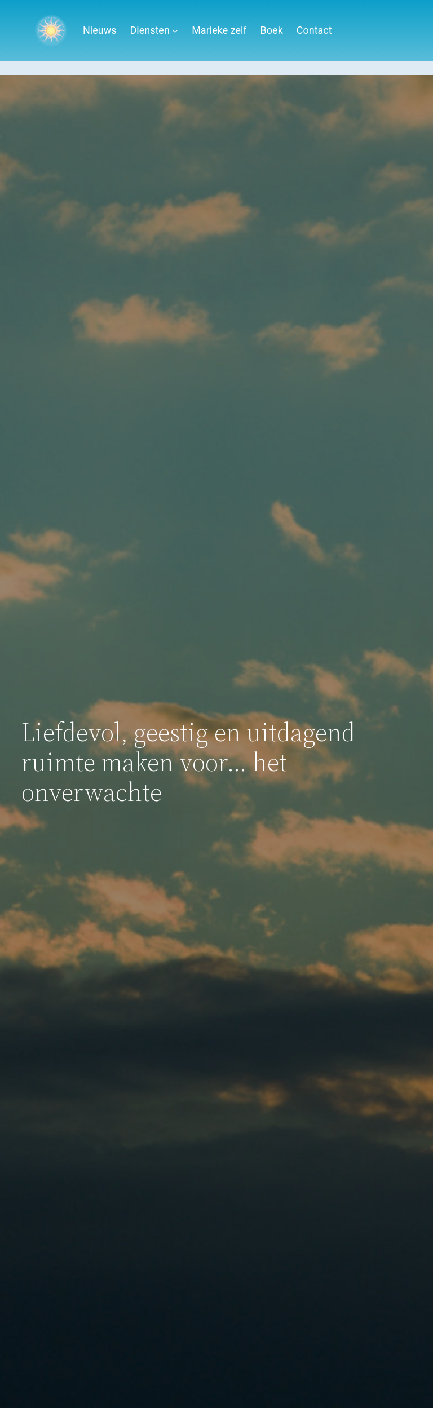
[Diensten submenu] (175, 31)
